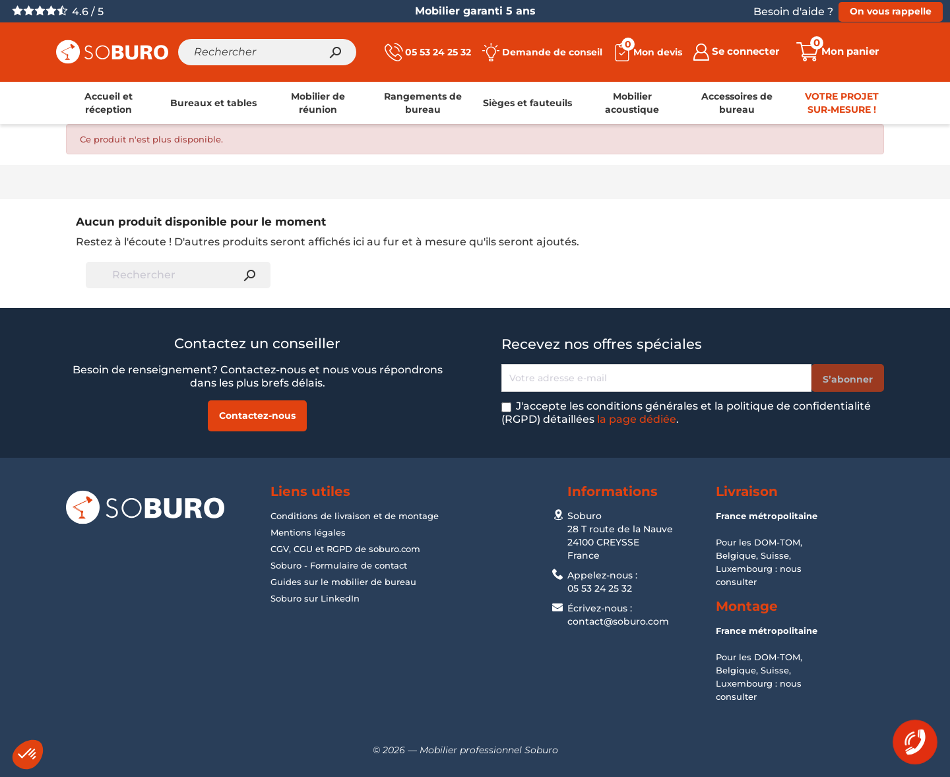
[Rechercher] (267, 52)
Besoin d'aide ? (793, 11)
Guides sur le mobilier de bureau (343, 581)
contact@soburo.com (618, 621)
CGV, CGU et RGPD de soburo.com (345, 549)
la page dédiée (636, 419)
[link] (108, 103)
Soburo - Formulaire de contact (338, 565)
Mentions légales (308, 532)
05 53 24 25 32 (599, 588)
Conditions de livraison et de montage (354, 516)
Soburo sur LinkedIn (315, 598)
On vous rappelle (891, 11)
